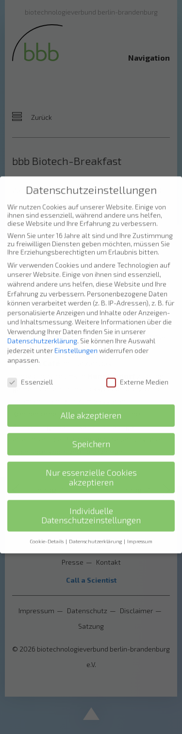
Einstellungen (76, 343)
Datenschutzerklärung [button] (96, 534)
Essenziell (30, 375)
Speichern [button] (91, 437)
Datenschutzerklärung (42, 334)
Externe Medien (137, 375)
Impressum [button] (139, 534)
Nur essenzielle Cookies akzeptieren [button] (91, 470)
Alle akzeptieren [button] (91, 408)
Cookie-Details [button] (47, 534)
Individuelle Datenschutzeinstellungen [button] (91, 509)
